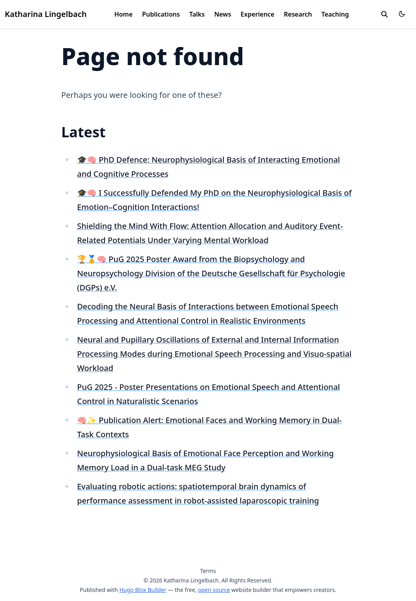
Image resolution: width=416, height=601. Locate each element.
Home (123, 14)
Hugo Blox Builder (142, 590)
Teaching (335, 14)
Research (298, 14)
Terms (208, 571)
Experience (258, 14)
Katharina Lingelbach (45, 14)
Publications (161, 14)
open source (214, 590)
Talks (197, 14)
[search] (384, 14)
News (222, 14)
